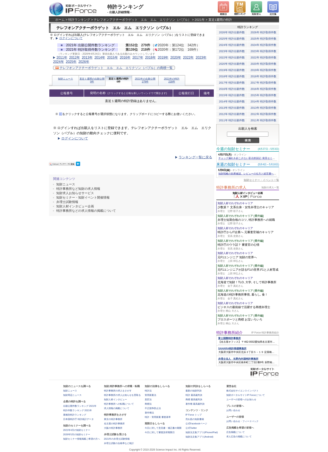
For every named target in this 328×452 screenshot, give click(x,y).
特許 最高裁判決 (194, 395)
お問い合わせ (233, 410)
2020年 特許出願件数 (232, 63)
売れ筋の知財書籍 (195, 419)
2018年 (150, 57)
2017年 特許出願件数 (232, 82)
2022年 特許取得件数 (264, 57)
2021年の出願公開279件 (145, 80)
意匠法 (148, 399)
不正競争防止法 (153, 408)
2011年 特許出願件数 (232, 120)
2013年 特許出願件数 (232, 107)
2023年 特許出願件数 (232, 51)
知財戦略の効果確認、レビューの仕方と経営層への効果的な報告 (254, 173)
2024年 (58, 61)
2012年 (74, 57)
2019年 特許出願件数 (232, 70)
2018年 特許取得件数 (264, 76)
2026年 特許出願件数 (232, 32)
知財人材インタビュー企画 (75, 206)
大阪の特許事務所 (113, 428)
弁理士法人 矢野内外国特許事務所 (238, 358)
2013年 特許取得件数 (264, 107)
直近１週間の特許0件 (119, 80)
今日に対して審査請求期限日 (160, 432)
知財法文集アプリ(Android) (199, 436)
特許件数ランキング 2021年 (77, 410)
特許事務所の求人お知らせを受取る (122, 395)
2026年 (83, 61)
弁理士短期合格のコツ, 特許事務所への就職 (248, 221)
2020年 (175, 57)
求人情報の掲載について (116, 408)
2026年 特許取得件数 (264, 32)
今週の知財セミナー (233, 149)
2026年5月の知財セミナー (76, 434)
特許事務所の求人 (231, 187)
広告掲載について (235, 432)
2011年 (61, 57)
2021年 (200, 19)
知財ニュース (65, 78)
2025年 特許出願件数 (232, 38)
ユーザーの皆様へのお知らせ (241, 399)
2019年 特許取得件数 (264, 70)
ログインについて (71, 38)
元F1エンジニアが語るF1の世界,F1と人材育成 (248, 271)
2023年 (201, 57)
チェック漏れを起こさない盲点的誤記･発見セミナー (247, 158)
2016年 (125, 57)
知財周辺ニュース (72, 395)
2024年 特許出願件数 (232, 44)
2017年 (137, 57)
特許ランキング (79, 19)
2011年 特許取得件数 (264, 120)
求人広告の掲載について (239, 436)
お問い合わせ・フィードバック (242, 421)
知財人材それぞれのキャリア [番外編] (241, 215)
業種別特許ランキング (74, 414)
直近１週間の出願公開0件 (92, 80)
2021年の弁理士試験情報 (117, 439)
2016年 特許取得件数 (264, 88)
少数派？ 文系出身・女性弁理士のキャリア (248, 209)
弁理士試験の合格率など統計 (119, 443)
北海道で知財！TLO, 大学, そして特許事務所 (248, 284)
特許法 (148, 390)
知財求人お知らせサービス (75, 193)
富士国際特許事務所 (229, 338)
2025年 (71, 61)
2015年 (112, 57)
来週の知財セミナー (233, 164)
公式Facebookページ (196, 423)
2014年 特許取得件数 (264, 101)
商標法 (148, 404)
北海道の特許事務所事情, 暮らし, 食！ (248, 296)
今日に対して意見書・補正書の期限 (163, 428)
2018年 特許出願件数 (232, 76)
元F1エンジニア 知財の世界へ (248, 259)
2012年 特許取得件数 (264, 114)
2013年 (87, 57)
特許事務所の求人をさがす (118, 390)
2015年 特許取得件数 (264, 95)
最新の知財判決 (194, 390)
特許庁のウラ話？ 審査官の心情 (248, 246)
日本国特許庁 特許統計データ (78, 419)
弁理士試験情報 (67, 202)
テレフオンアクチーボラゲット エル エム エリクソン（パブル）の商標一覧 (114, 68)
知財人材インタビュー (115, 399)
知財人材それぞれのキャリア (235, 203)
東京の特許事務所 (113, 419)
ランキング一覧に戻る (195, 157)
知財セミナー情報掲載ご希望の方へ (81, 439)
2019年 (163, 57)
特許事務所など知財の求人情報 (78, 188)
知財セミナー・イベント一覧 (261, 180)
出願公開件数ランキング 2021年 (80, 406)
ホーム (60, 19)
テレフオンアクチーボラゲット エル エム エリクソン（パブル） (142, 19)
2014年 (99, 57)
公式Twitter (191, 428)
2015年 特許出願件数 (232, 95)
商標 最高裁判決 (194, 399)
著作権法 (149, 412)
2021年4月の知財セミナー (76, 430)
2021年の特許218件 (172, 80)
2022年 (188, 57)
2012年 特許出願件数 (232, 114)
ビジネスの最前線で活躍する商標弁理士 (248, 309)
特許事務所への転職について (119, 404)
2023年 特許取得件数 (264, 51)
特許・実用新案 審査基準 (158, 417)
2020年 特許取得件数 (264, 63)
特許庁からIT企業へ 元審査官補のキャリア (248, 234)
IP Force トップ (194, 414)
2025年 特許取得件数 (264, 38)
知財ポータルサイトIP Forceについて (245, 395)
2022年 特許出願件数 (232, 57)
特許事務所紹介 (229, 333)
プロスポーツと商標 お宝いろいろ (248, 321)
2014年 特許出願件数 (232, 101)
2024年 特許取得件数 (264, 44)
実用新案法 (150, 395)
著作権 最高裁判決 (195, 404)
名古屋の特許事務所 (114, 423)
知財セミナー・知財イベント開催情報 (83, 197)
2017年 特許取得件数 (264, 82)
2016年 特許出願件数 (232, 88)
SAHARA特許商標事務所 (232, 348)
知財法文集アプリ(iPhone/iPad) (202, 432)
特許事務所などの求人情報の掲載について (86, 210)
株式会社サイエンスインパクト (242, 390)
